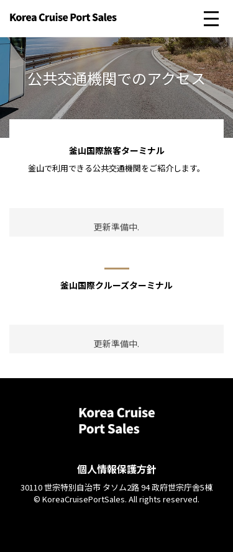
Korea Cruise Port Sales (63, 21)
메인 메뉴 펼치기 (211, 18)
